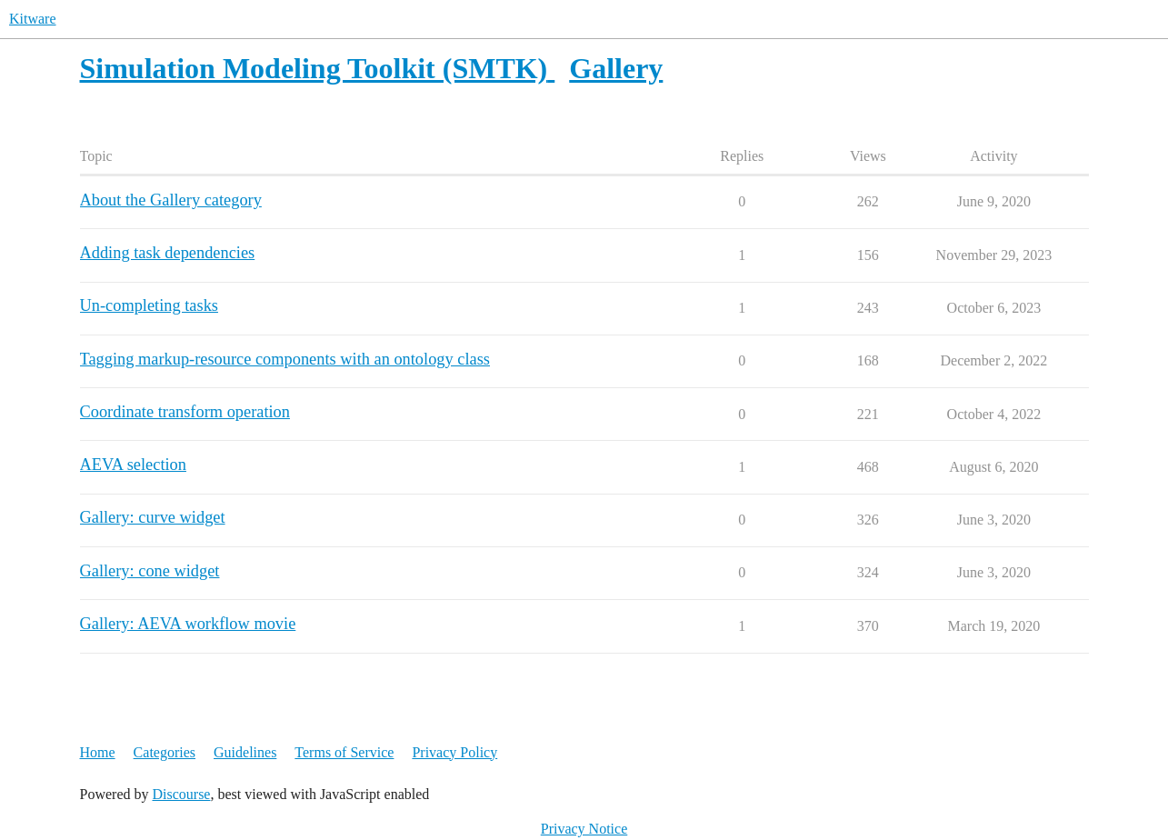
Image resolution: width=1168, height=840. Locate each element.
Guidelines (245, 752)
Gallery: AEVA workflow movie (188, 624)
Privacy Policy (454, 752)
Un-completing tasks (149, 305)
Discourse (181, 794)
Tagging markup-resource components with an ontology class (285, 359)
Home (97, 752)
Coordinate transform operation (185, 412)
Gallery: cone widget (150, 571)
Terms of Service (344, 752)
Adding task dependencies (167, 253)
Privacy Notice (584, 828)
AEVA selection (133, 464)
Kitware (32, 18)
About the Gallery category (171, 200)
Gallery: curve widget (152, 517)
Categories (164, 752)
